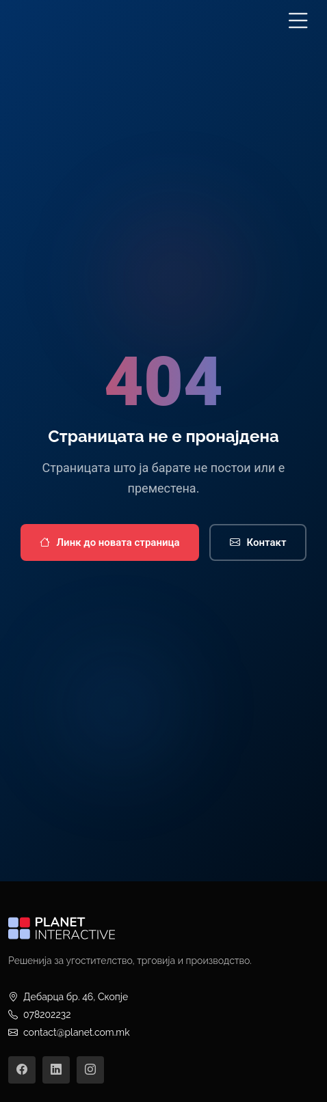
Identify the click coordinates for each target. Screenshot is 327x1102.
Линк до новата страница (110, 543)
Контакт (258, 543)
